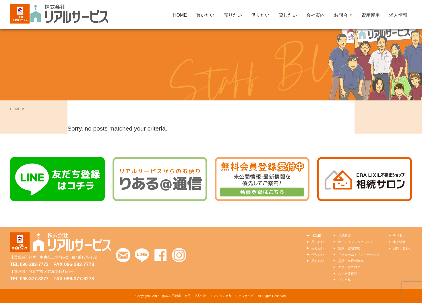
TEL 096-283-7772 (29, 264)
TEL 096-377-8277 (29, 278)
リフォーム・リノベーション (358, 254)
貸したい (288, 15)
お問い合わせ (402, 248)
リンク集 (344, 279)
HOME (180, 15)
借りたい (260, 15)
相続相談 (344, 235)
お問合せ (343, 15)
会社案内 (315, 15)
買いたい (205, 15)
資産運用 (370, 15)
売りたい (233, 15)
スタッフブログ (349, 267)
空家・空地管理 (349, 248)
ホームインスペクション (355, 242)
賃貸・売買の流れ (350, 261)
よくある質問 (347, 273)
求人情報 (398, 15)
